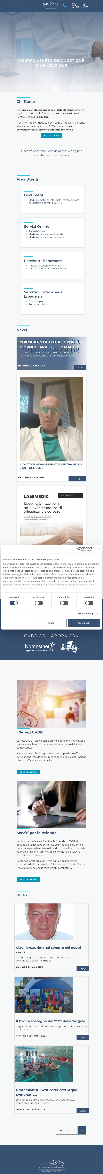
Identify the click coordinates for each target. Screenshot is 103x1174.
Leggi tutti (72, 1130)
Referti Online (37, 231)
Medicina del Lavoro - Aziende (46, 234)
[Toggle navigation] (14, 5)
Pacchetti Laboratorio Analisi (45, 265)
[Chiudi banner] (99, 549)
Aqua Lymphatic (38, 304)
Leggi (80, 367)
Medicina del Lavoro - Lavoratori (47, 237)
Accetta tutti (83, 623)
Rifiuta (50, 623)
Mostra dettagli (86, 614)
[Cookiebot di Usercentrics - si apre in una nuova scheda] (79, 549)
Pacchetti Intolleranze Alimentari (48, 268)
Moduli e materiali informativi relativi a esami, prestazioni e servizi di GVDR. (54, 201)
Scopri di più (36, 301)
